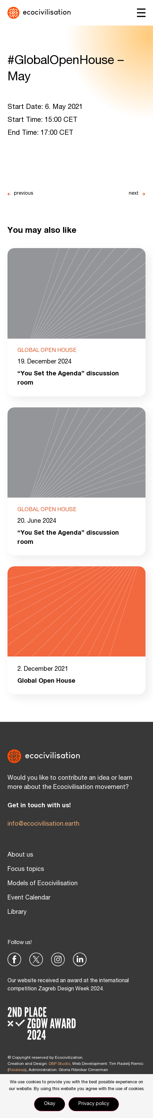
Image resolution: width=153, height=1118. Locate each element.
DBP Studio (59, 1064)
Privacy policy (93, 1104)
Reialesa (17, 1070)
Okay (49, 1104)
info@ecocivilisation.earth (43, 824)
